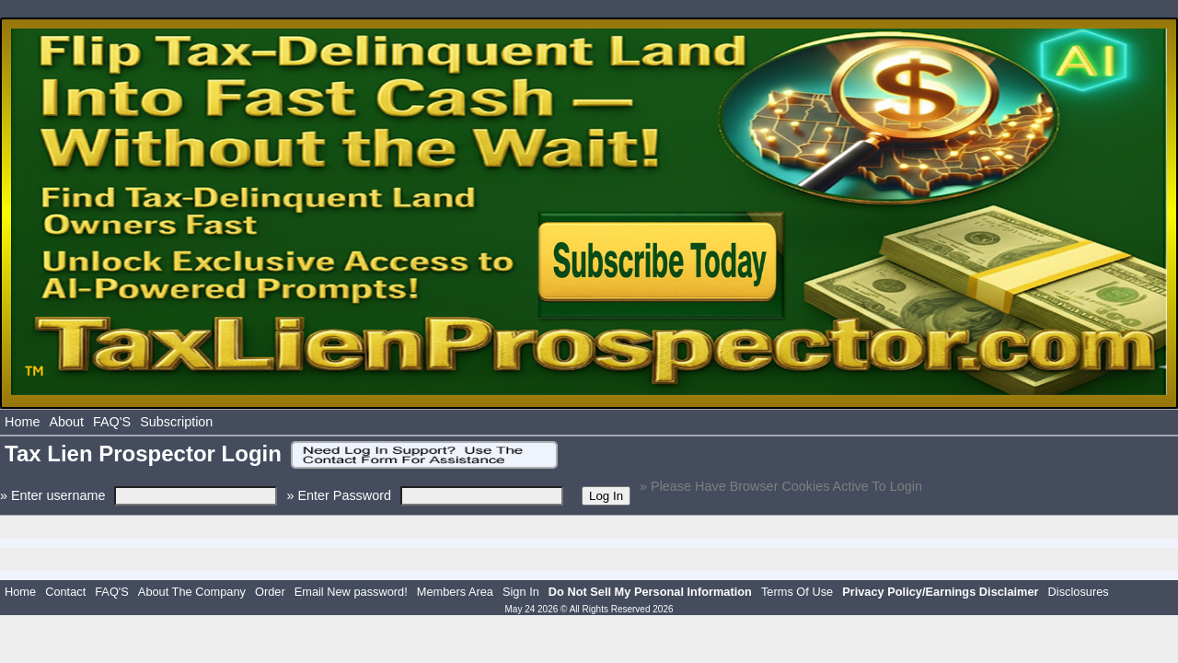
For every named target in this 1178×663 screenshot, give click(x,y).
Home (22, 421)
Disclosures (1078, 592)
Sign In (520, 592)
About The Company (192, 592)
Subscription (176, 421)
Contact (65, 592)
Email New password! (351, 592)
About (66, 421)
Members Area (455, 592)
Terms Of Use (797, 592)
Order (270, 592)
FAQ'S (112, 421)
